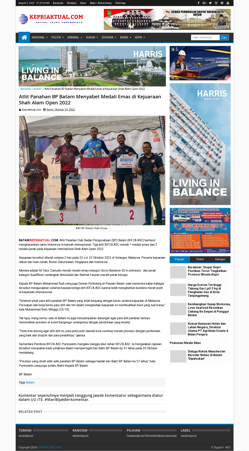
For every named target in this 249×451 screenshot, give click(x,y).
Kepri (138, 37)
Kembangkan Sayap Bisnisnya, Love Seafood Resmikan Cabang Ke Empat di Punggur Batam (209, 309)
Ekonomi (107, 37)
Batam (30, 382)
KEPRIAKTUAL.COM (49, 447)
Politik (56, 37)
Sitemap (120, 3)
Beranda (58, 3)
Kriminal (73, 37)
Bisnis (124, 37)
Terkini (200, 259)
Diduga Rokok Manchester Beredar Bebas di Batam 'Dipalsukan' (207, 355)
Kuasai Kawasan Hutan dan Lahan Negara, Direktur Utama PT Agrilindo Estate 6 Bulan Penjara (208, 329)
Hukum (90, 37)
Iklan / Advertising (101, 3)
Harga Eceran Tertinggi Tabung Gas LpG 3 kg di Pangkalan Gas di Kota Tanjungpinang (204, 290)
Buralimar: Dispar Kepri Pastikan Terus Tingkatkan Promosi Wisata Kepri (207, 270)
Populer (179, 259)
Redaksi (71, 3)
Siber (83, 3)
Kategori (220, 259)
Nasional (38, 37)
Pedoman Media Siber (185, 343)
